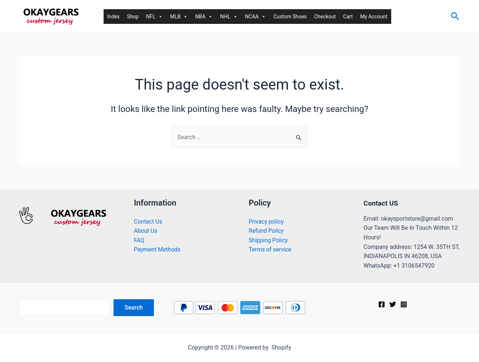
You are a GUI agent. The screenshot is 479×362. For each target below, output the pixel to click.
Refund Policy (266, 230)
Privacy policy (267, 221)
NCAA (255, 16)
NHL (229, 16)
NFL (154, 16)
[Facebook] (381, 304)
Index (113, 16)
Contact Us (148, 221)
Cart (348, 16)
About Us (146, 230)
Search (134, 307)
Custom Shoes (290, 16)
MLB (179, 16)
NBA (204, 16)
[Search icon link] (455, 17)
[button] (160, 16)
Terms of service (270, 249)
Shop (133, 16)
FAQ (139, 240)
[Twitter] (392, 304)
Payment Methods (158, 249)
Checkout (325, 16)
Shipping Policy (269, 240)
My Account (373, 16)
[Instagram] (403, 304)
